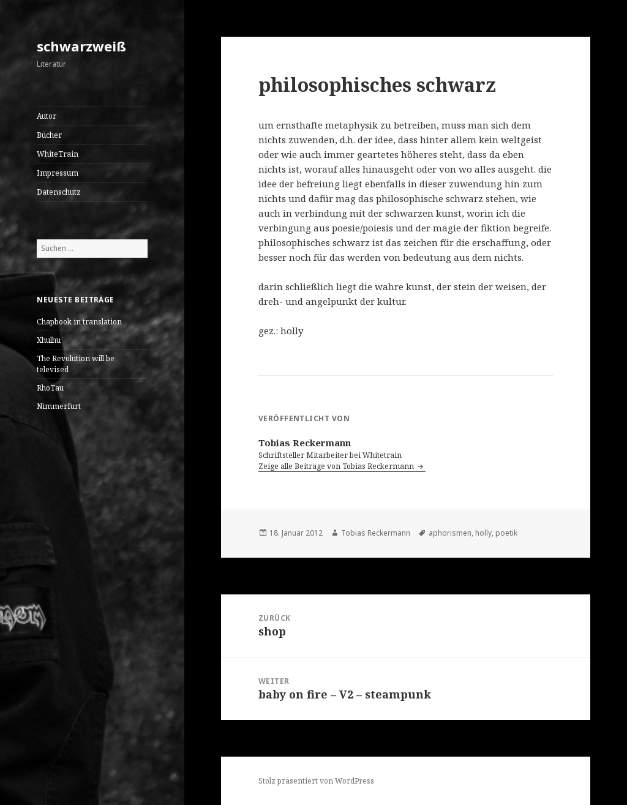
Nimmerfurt (59, 406)
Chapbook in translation (79, 321)
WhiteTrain (57, 154)
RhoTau (50, 388)
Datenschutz (59, 192)
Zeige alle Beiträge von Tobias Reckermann (337, 466)
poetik (506, 533)
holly (483, 533)
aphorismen (450, 533)
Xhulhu (49, 340)
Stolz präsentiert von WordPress (316, 781)
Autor (46, 116)
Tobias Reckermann (375, 533)
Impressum (57, 173)
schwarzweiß (81, 46)
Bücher (49, 135)
